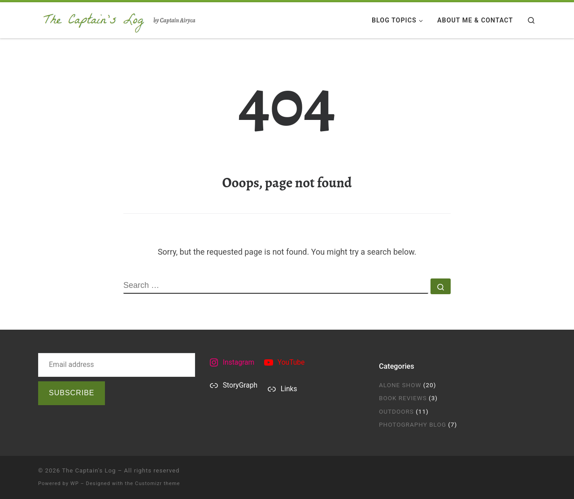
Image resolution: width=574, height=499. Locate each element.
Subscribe (71, 393)
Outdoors (396, 411)
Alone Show (400, 385)
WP (74, 483)
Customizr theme (157, 483)
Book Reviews (403, 398)
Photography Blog (412, 424)
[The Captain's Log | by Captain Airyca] (94, 19)
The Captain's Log (89, 470)
